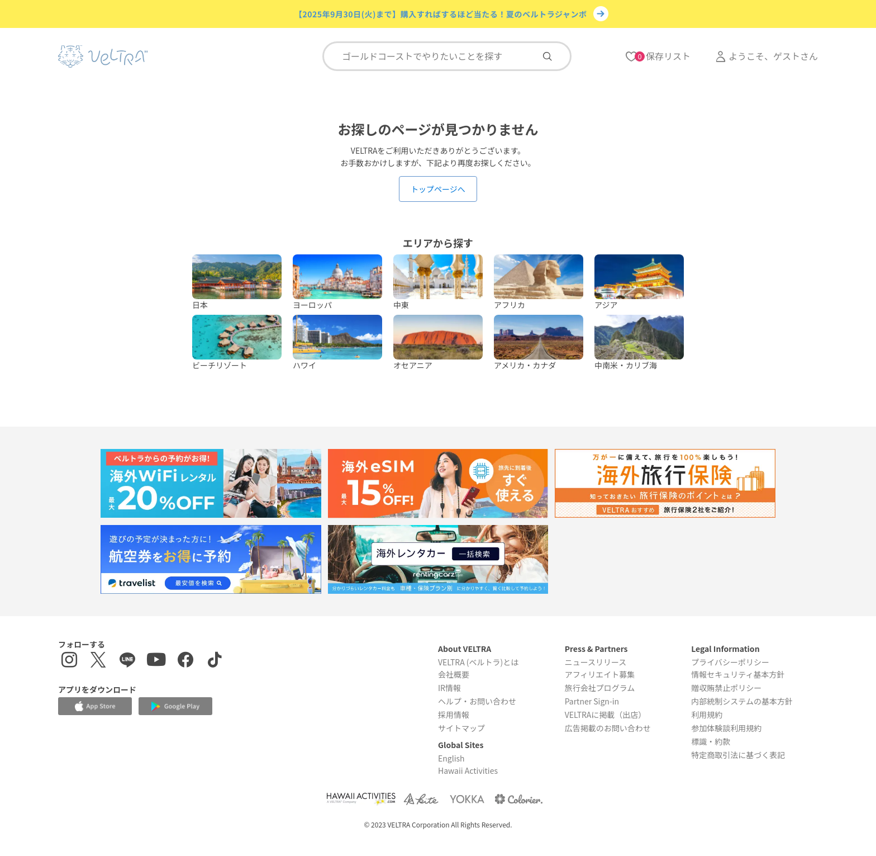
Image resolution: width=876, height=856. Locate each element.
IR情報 (449, 687)
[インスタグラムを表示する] (69, 661)
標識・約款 (710, 741)
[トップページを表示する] (102, 56)
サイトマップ (461, 728)
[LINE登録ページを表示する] (127, 661)
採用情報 (453, 714)
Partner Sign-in (592, 701)
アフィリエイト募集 (600, 674)
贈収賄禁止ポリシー (726, 687)
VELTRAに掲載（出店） (605, 714)
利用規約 (706, 714)
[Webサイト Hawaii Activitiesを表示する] (361, 799)
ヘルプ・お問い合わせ (477, 701)
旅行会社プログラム (600, 687)
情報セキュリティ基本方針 (737, 674)
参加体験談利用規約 (726, 728)
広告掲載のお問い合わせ (608, 728)
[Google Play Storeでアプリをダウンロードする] (175, 706)
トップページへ (438, 189)
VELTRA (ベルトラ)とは (478, 662)
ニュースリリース (596, 662)
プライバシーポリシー (730, 662)
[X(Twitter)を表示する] (98, 661)
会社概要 (453, 674)
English (451, 758)
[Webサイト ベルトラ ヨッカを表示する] (467, 799)
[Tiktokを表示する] (214, 661)
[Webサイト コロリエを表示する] (518, 799)
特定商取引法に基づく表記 (738, 754)
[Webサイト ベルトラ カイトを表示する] (422, 799)
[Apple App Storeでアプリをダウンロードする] (95, 706)
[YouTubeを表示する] (156, 661)
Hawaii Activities (468, 770)
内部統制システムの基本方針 (742, 701)
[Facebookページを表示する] (185, 661)
